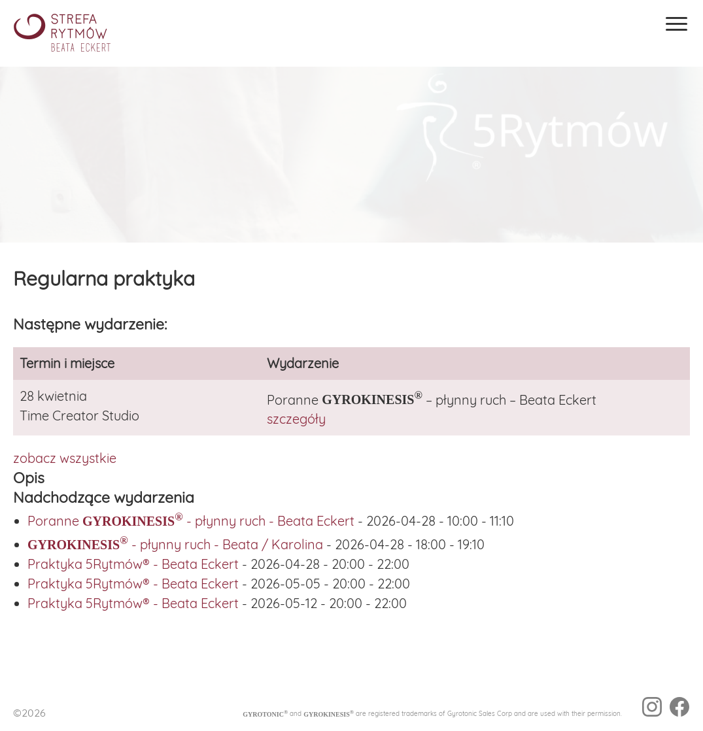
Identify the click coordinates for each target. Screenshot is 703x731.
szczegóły (296, 419)
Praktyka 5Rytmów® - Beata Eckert (133, 564)
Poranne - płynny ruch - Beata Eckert (190, 521)
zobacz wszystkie (64, 458)
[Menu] (676, 24)
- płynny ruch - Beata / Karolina (175, 544)
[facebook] (679, 708)
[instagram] (652, 708)
